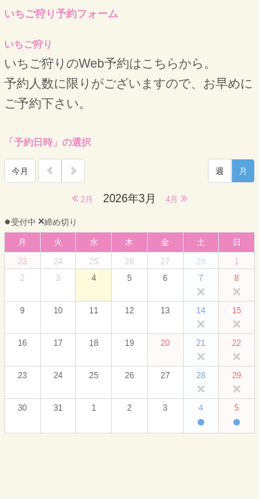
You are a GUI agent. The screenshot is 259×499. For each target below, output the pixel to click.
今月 (20, 171)
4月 (176, 198)
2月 (82, 198)
